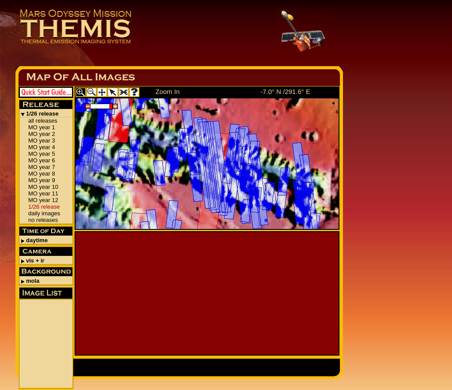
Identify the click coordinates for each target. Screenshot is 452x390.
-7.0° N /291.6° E (285, 91)
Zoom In (167, 91)
